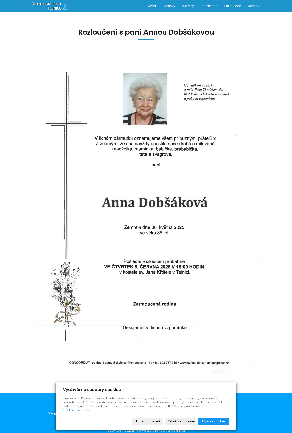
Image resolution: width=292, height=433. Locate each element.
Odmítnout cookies (181, 421)
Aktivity (188, 6)
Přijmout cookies (213, 421)
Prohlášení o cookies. (77, 410)
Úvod (152, 6)
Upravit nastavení (147, 421)
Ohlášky (169, 6)
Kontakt (254, 6)
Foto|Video (232, 6)
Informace (209, 6)
